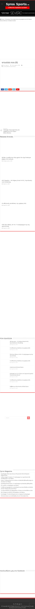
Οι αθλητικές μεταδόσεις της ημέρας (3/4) (20, 360)
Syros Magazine (6, 471)
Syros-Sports (6, 65)
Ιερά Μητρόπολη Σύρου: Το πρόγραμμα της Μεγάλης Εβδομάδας (17, 483)
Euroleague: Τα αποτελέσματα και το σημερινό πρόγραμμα (15, 494)
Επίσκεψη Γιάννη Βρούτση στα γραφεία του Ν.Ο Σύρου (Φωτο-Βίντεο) (11, 131)
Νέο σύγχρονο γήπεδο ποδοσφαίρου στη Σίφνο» (13, 492)
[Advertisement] (17, 325)
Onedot (24, 607)
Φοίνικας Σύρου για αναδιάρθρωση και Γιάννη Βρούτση (14, 496)
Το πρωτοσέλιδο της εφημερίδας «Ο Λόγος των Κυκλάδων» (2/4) (16, 490)
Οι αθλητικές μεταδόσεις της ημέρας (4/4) (14, 203)
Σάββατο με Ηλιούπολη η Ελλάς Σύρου (19, 386)
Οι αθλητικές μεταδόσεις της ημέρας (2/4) (20, 380)
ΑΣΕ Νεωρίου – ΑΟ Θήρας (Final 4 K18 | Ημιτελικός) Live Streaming (19, 342)
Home (2, 19)
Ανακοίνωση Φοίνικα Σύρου (16, 367)
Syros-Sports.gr (25, 606)
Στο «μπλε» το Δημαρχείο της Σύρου (10, 485)
